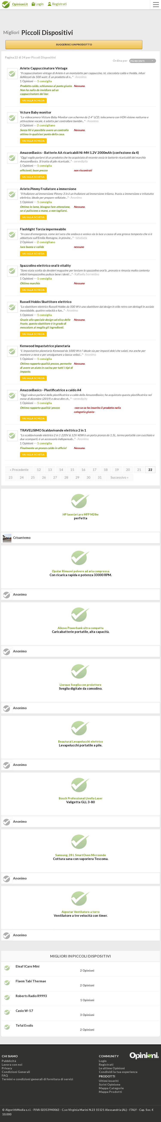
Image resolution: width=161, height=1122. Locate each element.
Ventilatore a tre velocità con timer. (80, 915)
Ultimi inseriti (109, 1081)
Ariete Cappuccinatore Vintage (44, 68)
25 (33, 477)
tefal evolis (24, 1025)
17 (94, 470)
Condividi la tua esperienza (118, 1072)
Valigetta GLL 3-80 (80, 802)
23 (10, 477)
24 (22, 477)
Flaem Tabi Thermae (31, 981)
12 (39, 470)
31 (100, 477)
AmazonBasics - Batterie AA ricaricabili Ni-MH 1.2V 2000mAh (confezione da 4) (79, 152)
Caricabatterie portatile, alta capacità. (80, 632)
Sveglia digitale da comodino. (80, 688)
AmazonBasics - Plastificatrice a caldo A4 (50, 390)
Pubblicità (9, 1061)
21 (139, 470)
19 (117, 470)
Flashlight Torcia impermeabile (43, 229)
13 (50, 470)
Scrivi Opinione (109, 1084)
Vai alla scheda (33, 100)
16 (83, 470)
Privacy (7, 1068)
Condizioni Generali (16, 1072)
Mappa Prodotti (110, 1092)
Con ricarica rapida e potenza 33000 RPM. (81, 575)
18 (106, 470)
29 (77, 477)
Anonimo (20, 594)
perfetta (80, 518)
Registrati (59, 4)
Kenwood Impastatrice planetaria (45, 346)
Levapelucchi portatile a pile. (80, 745)
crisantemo (21, 537)
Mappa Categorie (111, 1088)
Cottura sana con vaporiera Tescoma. (80, 859)
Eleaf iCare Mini (27, 966)
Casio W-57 (24, 1010)
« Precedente (19, 470)
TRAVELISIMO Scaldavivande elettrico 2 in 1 (53, 430)
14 (61, 470)
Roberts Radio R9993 (31, 995)
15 (72, 470)
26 (44, 477)
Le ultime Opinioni (112, 1068)
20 (128, 470)
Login (39, 4)
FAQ (5, 1075)
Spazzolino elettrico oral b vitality (45, 265)
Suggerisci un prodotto (74, 44)
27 (55, 477)
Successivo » (119, 477)
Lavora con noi (12, 1064)
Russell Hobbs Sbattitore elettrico (45, 302)
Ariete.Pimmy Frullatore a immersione (48, 189)
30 (88, 477)
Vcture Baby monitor (35, 112)
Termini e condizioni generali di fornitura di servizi (37, 1079)
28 (66, 477)
